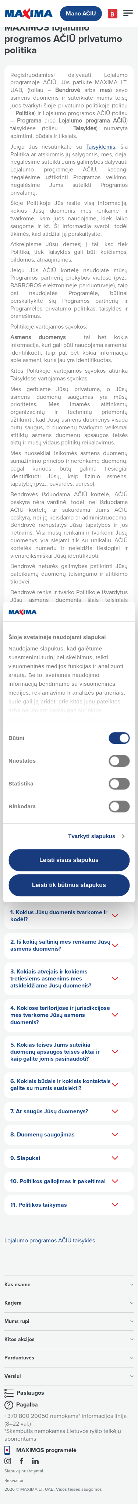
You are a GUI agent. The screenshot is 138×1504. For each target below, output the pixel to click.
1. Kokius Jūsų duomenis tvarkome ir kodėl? (64, 916)
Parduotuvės (69, 1358)
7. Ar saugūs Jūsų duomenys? (64, 1112)
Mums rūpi (69, 1321)
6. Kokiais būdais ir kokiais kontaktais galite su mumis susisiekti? (64, 1085)
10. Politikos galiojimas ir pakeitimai (64, 1182)
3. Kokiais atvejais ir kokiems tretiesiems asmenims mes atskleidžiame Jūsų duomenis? (64, 978)
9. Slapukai (64, 1158)
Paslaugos (30, 1393)
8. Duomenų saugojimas (64, 1135)
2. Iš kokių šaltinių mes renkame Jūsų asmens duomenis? (64, 945)
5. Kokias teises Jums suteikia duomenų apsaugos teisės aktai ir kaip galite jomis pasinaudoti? (64, 1052)
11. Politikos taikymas (64, 1205)
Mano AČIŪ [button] (81, 13)
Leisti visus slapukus (69, 860)
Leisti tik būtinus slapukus (69, 885)
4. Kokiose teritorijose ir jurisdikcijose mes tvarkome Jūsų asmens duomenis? (64, 1015)
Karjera (69, 1303)
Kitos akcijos (69, 1339)
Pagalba (27, 1404)
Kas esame (69, 1284)
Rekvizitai (13, 1480)
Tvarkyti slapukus (91, 836)
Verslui (69, 1376)
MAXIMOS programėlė (46, 1450)
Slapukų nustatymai (23, 1471)
